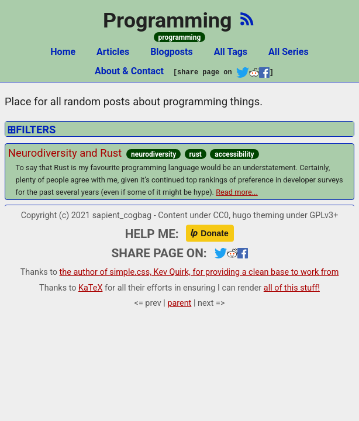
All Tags (230, 51)
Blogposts (171, 51)
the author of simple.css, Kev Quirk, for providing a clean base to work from (199, 272)
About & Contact (129, 71)
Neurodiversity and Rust (65, 153)
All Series (288, 51)
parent (179, 303)
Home (62, 51)
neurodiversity (153, 154)
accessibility (234, 154)
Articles (112, 51)
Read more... (237, 192)
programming (179, 37)
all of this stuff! (292, 288)
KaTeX (90, 288)
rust (195, 154)
